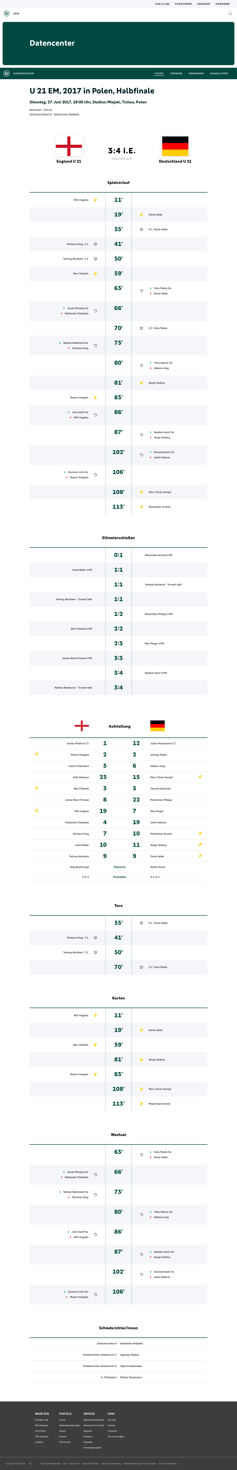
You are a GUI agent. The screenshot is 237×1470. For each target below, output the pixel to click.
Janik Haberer (162, 457)
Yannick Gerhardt (155, 584)
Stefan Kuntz (157, 867)
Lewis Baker (79, 570)
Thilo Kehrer (161, 363)
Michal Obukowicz (131, 1377)
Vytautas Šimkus (129, 1354)
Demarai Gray (75, 244)
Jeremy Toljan (158, 754)
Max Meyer (151, 643)
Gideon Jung (161, 368)
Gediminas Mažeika (66, 114)
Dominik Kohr (162, 452)
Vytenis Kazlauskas (131, 1366)
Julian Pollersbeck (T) (163, 743)
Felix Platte (160, 288)
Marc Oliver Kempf (160, 492)
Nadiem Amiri (162, 432)
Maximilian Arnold (159, 507)
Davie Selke (155, 214)
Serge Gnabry (157, 383)
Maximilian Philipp (155, 614)
